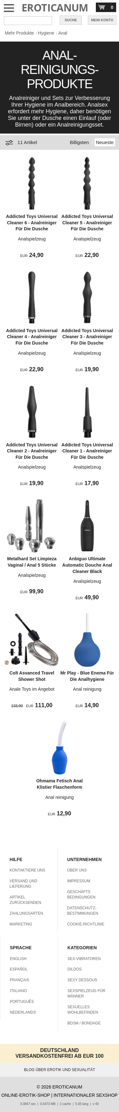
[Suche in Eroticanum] (28, 20)
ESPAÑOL (19, 969)
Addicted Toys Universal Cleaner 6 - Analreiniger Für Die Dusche (31, 222)
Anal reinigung (87, 689)
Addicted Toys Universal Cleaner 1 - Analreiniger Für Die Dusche (87, 451)
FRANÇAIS (19, 980)
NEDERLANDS (23, 1012)
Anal (62, 33)
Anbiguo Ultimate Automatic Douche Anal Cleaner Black (87, 565)
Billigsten (79, 142)
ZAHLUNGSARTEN (26, 913)
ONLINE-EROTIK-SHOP (25, 1095)
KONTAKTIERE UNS (27, 870)
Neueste (105, 142)
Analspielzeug (32, 238)
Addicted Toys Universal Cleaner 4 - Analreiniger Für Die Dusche (31, 336)
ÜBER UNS (77, 870)
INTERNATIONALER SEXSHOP (86, 1095)
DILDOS (75, 969)
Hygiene (46, 33)
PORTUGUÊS (22, 1001)
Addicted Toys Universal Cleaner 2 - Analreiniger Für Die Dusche (31, 451)
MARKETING (21, 924)
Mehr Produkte (19, 33)
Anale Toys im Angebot (31, 689)
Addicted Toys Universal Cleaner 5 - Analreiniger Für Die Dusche (87, 222)
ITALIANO (18, 991)
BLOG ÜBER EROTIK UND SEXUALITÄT (59, 1070)
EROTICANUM (55, 7)
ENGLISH (18, 959)
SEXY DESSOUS (82, 980)
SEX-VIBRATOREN (84, 959)
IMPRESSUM (78, 881)
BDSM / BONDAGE (84, 1023)
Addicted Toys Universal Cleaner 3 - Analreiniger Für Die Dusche (87, 336)
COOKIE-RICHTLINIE (85, 924)
